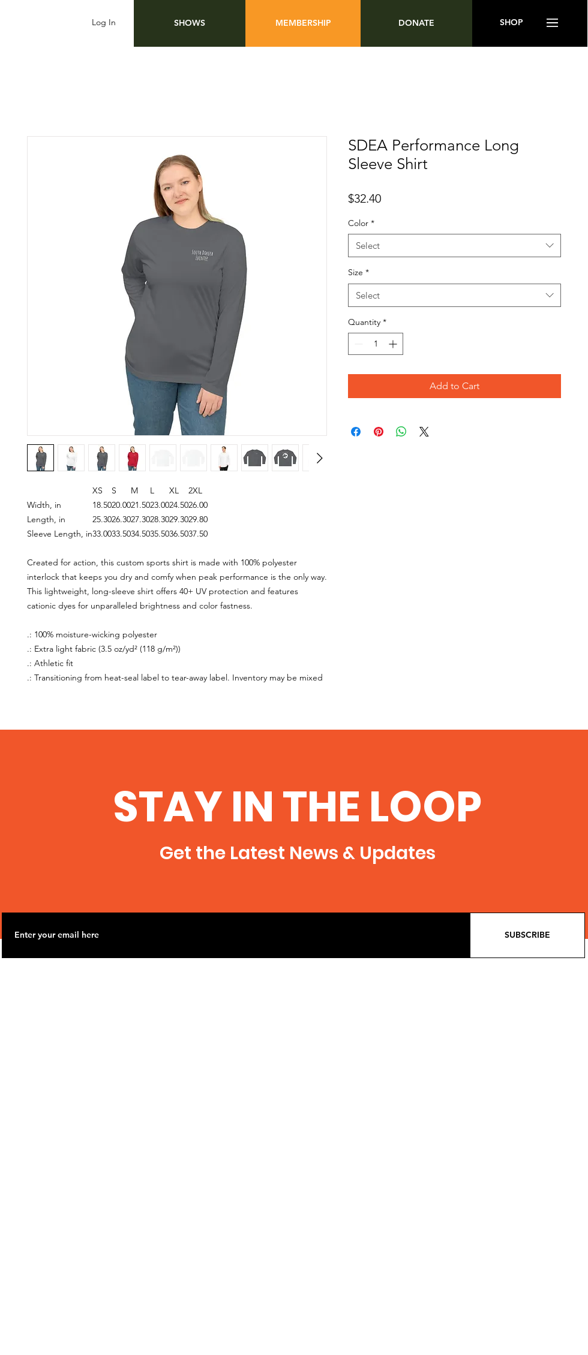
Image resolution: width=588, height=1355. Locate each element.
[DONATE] (416, 23)
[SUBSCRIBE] (527, 935)
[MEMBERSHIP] (303, 23)
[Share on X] (424, 431)
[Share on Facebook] (356, 431)
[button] (552, 23)
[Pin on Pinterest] (378, 431)
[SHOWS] (189, 23)
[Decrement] (357, 343)
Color (361, 223)
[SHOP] (511, 23)
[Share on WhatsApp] (401, 431)
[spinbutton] (375, 343)
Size (358, 272)
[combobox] (454, 245)
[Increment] (393, 343)
